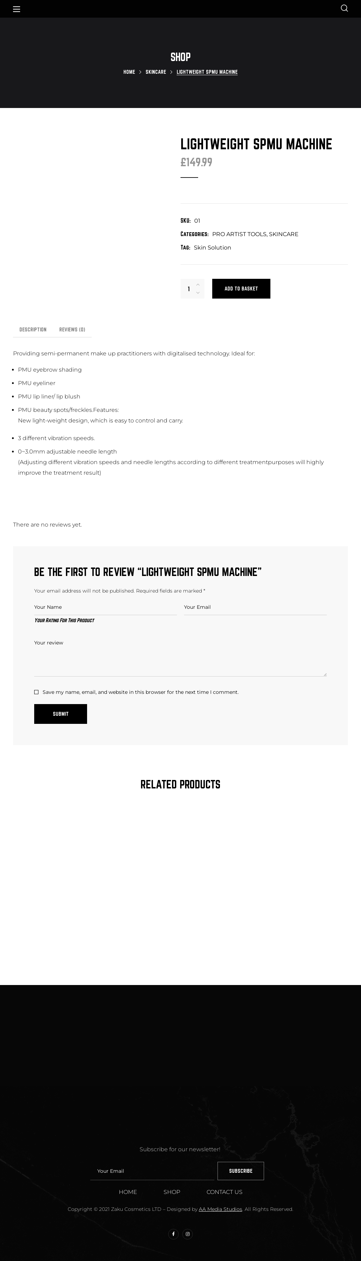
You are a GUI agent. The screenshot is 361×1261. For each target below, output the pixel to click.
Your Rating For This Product (64, 620)
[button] (344, 9)
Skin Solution (212, 247)
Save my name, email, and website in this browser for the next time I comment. (141, 692)
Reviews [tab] (72, 329)
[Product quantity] (189, 289)
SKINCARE (156, 72)
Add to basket (241, 289)
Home (129, 72)
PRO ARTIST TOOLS (239, 234)
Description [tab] (33, 329)
